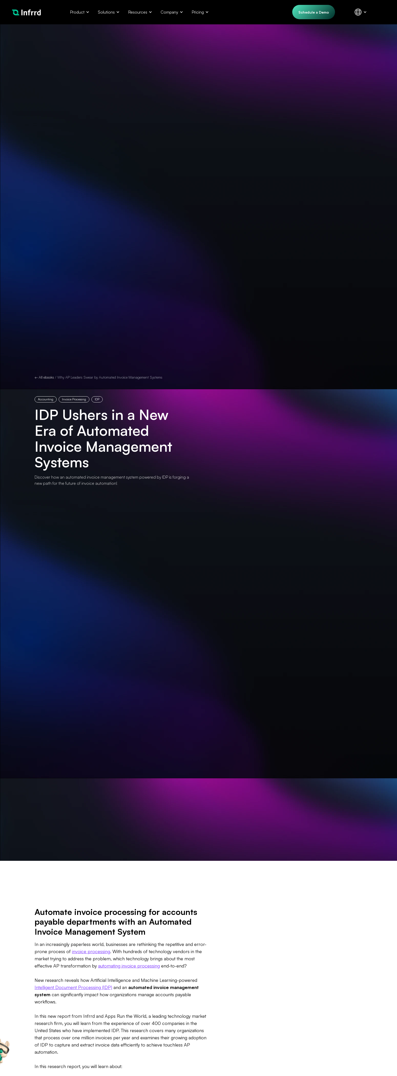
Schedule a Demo (313, 12)
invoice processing (91, 951)
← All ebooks (44, 377)
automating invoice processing (129, 966)
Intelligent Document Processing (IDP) (73, 987)
